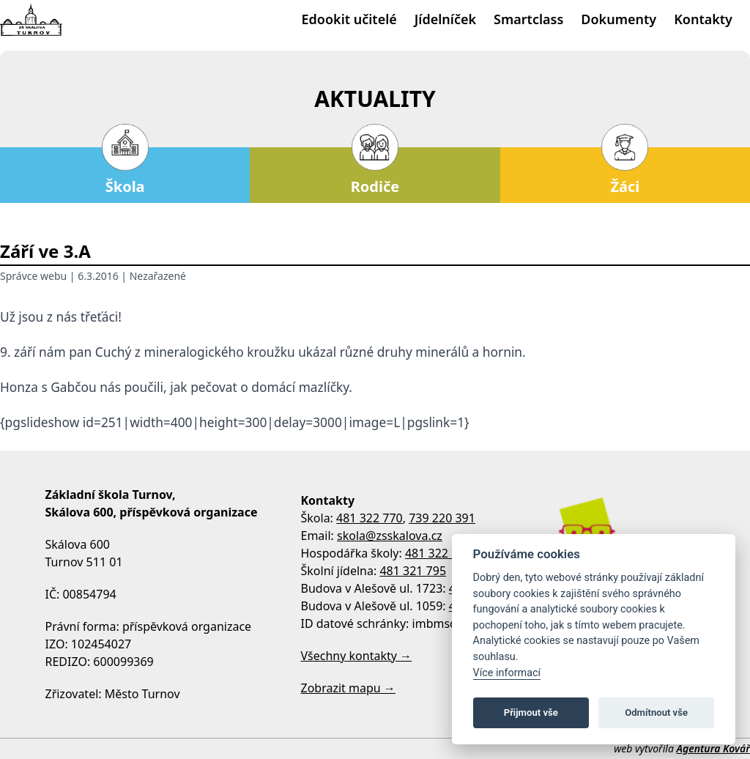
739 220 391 (442, 518)
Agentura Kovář (713, 748)
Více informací (507, 673)
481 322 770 (369, 518)
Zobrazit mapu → (348, 688)
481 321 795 (412, 571)
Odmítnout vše (656, 712)
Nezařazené (158, 276)
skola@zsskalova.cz (389, 535)
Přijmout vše (531, 712)
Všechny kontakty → (356, 656)
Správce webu (33, 276)
